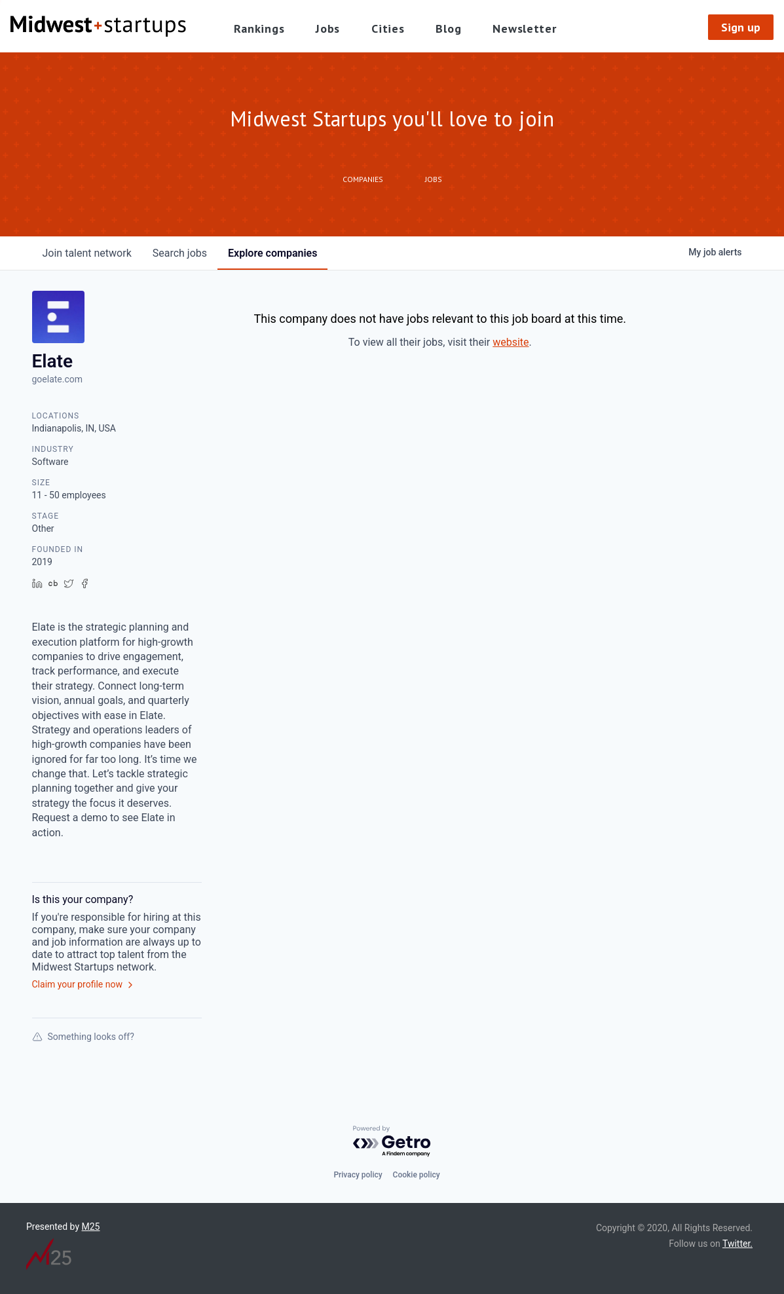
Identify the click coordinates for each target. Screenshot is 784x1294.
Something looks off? (83, 1036)
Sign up (740, 27)
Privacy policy (357, 1174)
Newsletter (524, 28)
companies (272, 253)
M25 (91, 1226)
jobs (180, 253)
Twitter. (737, 1243)
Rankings (259, 28)
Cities (387, 28)
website (511, 342)
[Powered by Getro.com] (392, 1142)
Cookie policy (416, 1174)
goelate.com (57, 379)
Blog (448, 28)
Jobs (328, 28)
